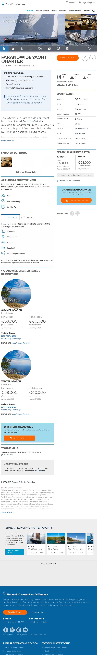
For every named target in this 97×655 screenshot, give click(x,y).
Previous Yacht (85, 58)
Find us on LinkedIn (25, 629)
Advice (87, 11)
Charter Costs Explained (69, 180)
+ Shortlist (89, 48)
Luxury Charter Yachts (11, 17)
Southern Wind (31, 121)
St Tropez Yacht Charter (14, 648)
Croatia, (4, 338)
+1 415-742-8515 (38, 621)
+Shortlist (93, 17)
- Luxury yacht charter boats (14, 4)
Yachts (30, 11)
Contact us (37, 612)
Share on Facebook (72, 213)
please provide (7, 455)
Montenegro (16, 338)
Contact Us (8, 635)
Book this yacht (67, 58)
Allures (72, 546)
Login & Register (88, 3)
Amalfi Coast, (17, 343)
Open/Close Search (93, 11)
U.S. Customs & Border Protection (21, 482)
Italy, (10, 338)
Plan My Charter (15, 612)
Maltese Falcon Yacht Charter (55, 648)
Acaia (31, 546)
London (7, 618)
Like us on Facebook (5, 629)
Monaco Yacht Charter (14, 651)
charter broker (41, 430)
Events (62, 11)
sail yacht (43, 118)
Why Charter (75, 11)
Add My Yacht (21, 635)
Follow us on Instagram (18, 629)
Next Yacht (92, 58)
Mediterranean (8, 336)
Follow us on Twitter (12, 629)
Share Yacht (77, 213)
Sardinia (26, 343)
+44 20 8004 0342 (13, 621)
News (54, 11)
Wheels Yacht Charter (52, 651)
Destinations (42, 11)
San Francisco (36, 618)
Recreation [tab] (12, 217)
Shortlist (72, 3)
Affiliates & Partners (38, 635)
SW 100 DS (80, 133)
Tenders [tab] (30, 217)
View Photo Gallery (29, 172)
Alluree (52, 546)
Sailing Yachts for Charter (30, 17)
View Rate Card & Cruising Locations (76, 175)
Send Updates (39, 471)
